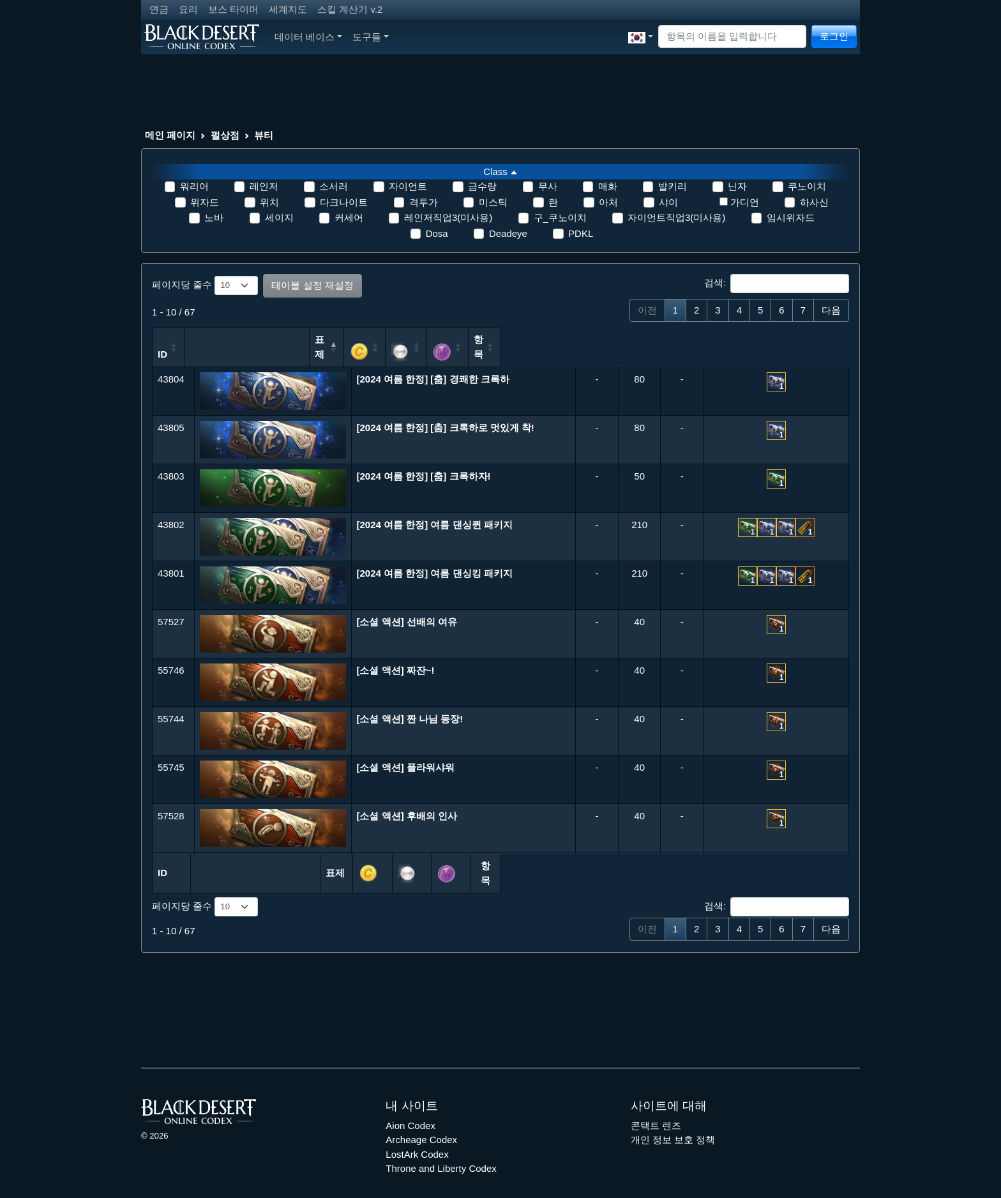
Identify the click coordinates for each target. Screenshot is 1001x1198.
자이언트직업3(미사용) (676, 217)
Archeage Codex (421, 1120)
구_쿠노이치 (560, 217)
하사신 (814, 202)
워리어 (194, 186)
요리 (188, 9)
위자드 (204, 202)
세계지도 (288, 9)
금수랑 (482, 186)
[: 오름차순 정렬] (618, 342)
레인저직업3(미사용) (448, 217)
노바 (213, 217)
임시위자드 (791, 217)
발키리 (672, 186)
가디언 (744, 202)
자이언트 (408, 186)
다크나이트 (344, 202)
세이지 (279, 217)
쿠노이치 (807, 186)
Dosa (437, 233)
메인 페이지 (170, 135)
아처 (608, 202)
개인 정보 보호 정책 (673, 1120)
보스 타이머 (233, 9)
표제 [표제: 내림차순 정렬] (432, 344)
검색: (776, 283)
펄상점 (225, 135)
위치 (269, 202)
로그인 (834, 36)
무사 (547, 186)
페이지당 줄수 (205, 285)
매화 (607, 186)
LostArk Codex (417, 1135)
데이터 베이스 (308, 36)
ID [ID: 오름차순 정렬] (162, 344)
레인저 (264, 186)
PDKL (580, 233)
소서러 (333, 186)
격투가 (423, 202)
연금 (159, 9)
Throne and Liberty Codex (441, 1149)
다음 (831, 310)
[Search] (732, 37)
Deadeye (508, 233)
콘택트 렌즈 (656, 1106)
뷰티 (263, 135)
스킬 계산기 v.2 (349, 9)
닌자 (737, 186)
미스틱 (493, 202)
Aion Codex (410, 1106)
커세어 (349, 217)
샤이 (668, 202)
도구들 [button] (370, 36)
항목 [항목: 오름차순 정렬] (784, 344)
